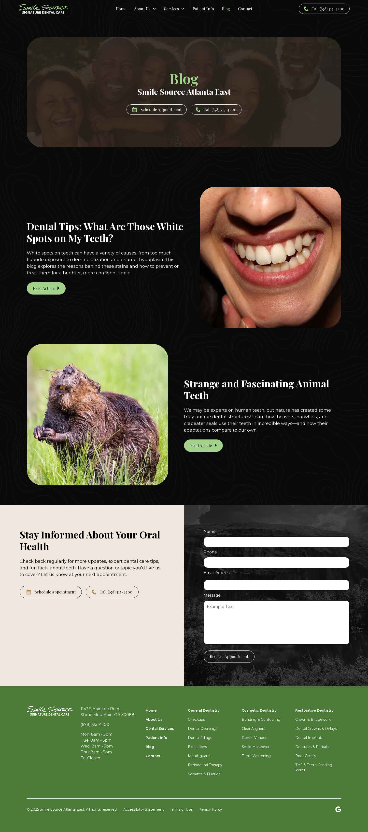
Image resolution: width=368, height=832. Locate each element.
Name (209, 531)
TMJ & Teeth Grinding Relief (313, 767)
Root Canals (305, 756)
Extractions (197, 747)
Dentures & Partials (311, 747)
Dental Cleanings (202, 728)
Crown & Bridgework (313, 719)
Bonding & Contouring (261, 719)
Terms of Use (181, 809)
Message (212, 595)
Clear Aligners (253, 728)
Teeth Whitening (256, 756)
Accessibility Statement (143, 809)
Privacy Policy (210, 809)
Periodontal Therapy (205, 765)
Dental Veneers (255, 737)
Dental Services (160, 728)
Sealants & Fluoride (204, 774)
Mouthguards (199, 756)
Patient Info (156, 737)
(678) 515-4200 (95, 724)
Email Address (217, 572)
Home (151, 710)
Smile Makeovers (256, 747)
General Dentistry (204, 710)
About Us (154, 719)
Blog (150, 747)
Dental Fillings (200, 737)
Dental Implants (309, 737)
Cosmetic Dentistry (259, 710)
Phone (210, 552)
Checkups (196, 719)
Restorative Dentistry (314, 710)
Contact (153, 756)
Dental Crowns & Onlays (316, 728)
